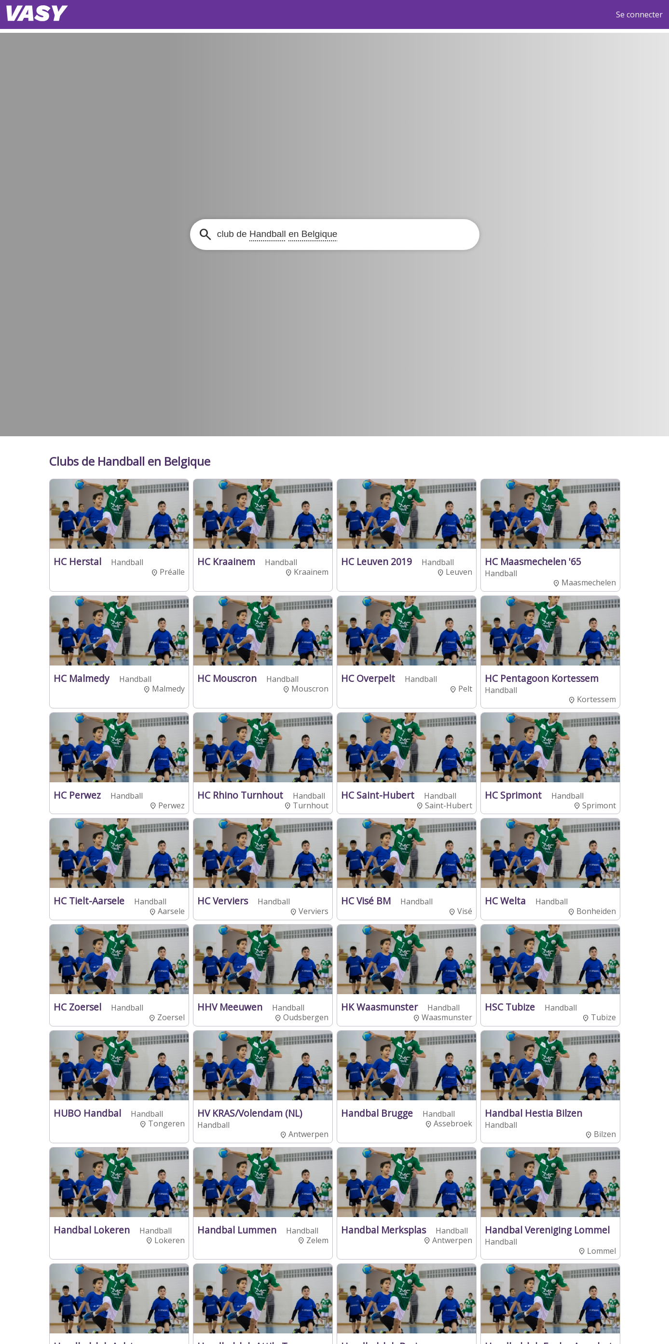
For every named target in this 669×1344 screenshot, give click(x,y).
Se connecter (639, 14)
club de (276, 234)
